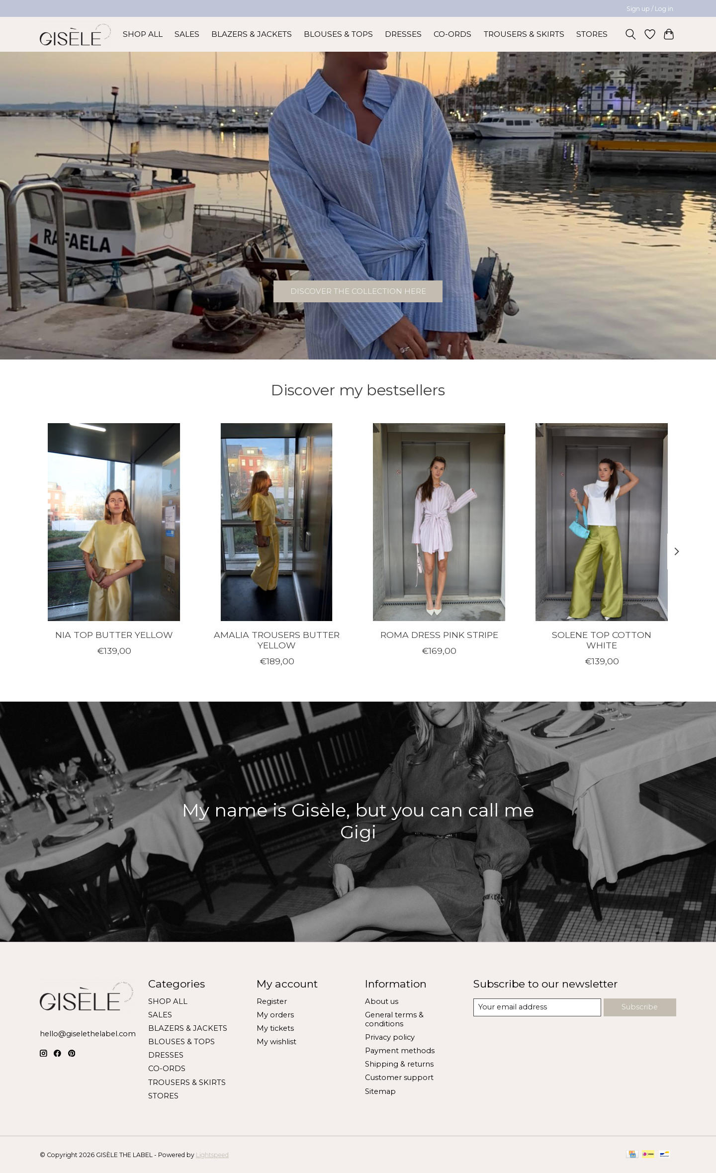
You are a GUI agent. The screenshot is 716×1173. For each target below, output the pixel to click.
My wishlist (276, 1041)
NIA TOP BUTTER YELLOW (114, 634)
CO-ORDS (452, 34)
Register (272, 1001)
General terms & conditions (394, 1019)
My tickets (275, 1028)
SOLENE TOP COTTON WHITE (601, 639)
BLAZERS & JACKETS (251, 34)
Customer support (399, 1077)
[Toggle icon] (631, 34)
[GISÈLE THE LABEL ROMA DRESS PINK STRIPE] (439, 522)
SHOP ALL (143, 34)
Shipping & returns (399, 1064)
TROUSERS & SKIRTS (524, 34)
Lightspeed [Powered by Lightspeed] (212, 1155)
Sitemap (380, 1091)
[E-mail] (537, 1007)
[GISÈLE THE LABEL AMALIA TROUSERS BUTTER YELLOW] (276, 522)
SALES (187, 34)
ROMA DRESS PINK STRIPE (439, 634)
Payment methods (400, 1050)
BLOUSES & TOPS (338, 34)
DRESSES (403, 34)
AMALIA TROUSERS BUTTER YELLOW (277, 639)
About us (381, 1001)
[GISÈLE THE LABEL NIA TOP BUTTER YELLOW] (114, 522)
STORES (592, 34)
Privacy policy (390, 1037)
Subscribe (640, 1006)
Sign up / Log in (649, 8)
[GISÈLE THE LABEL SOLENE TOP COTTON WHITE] (602, 522)
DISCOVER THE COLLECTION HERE (358, 288)
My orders (275, 1014)
